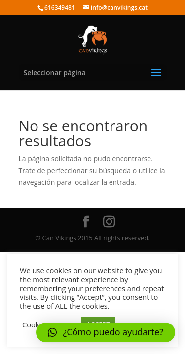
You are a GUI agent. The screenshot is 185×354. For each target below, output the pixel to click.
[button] (105, 332)
